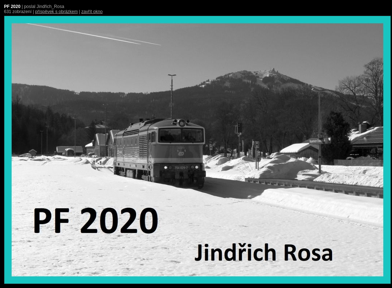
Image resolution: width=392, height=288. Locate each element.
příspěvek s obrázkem (56, 11)
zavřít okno (92, 11)
